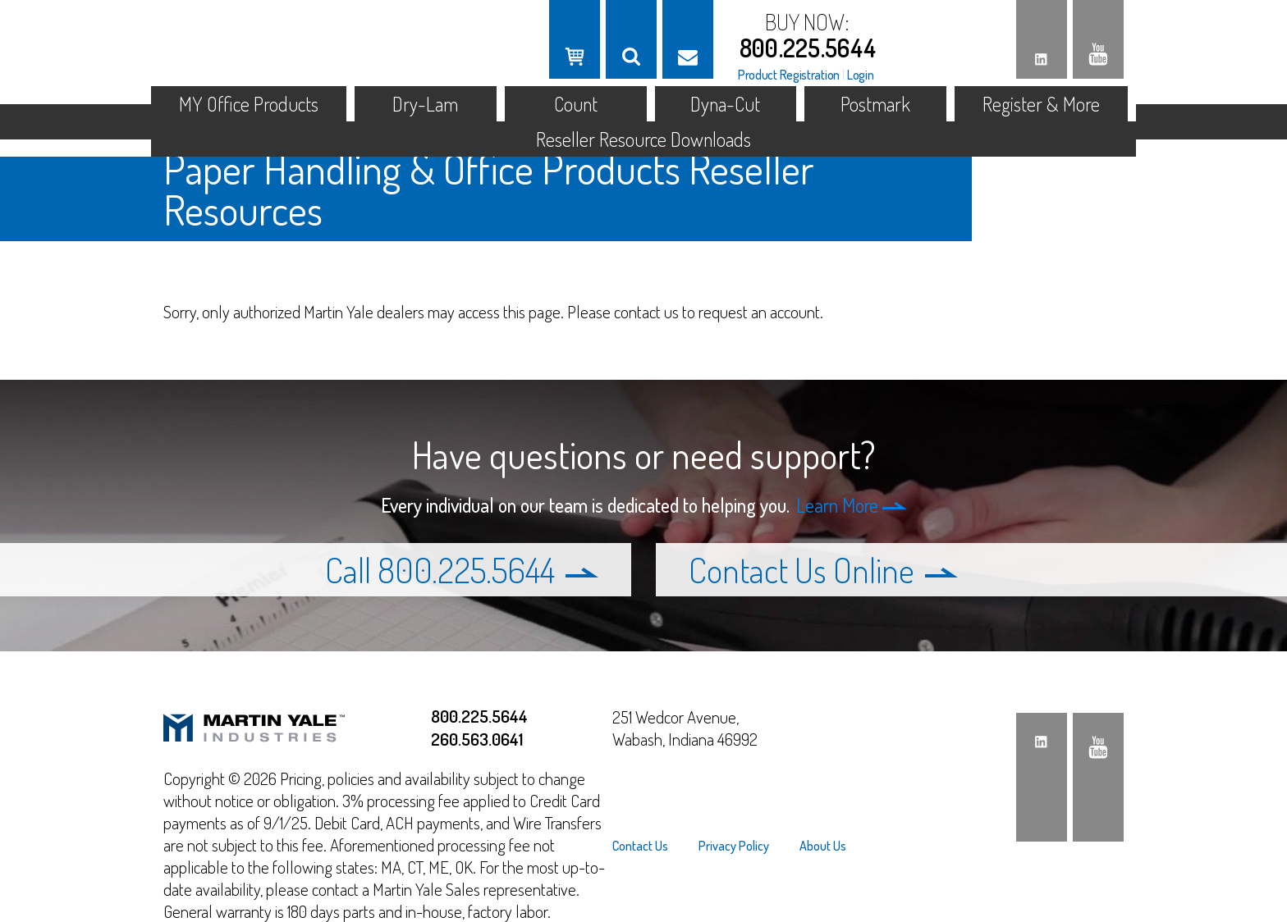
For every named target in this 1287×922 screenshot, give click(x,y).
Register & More (1041, 103)
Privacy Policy (733, 846)
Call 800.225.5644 (461, 569)
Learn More (851, 505)
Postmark (875, 103)
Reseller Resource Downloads (643, 139)
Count (576, 103)
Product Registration (789, 74)
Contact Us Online (823, 569)
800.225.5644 (808, 47)
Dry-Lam (425, 103)
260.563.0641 (477, 739)
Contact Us (640, 846)
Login (860, 74)
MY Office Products (248, 103)
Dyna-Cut (725, 103)
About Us (822, 846)
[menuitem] (647, 846)
